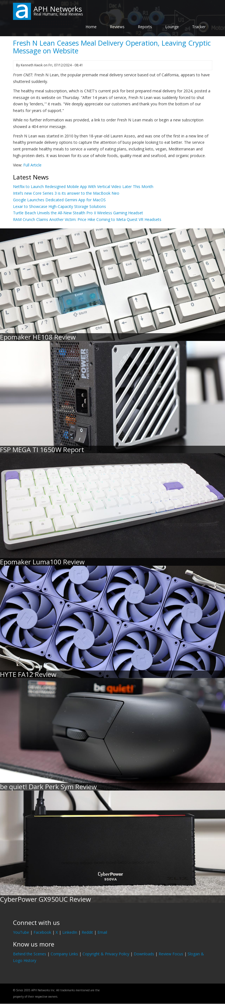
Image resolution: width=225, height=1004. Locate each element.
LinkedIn (69, 932)
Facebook (42, 932)
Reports (145, 26)
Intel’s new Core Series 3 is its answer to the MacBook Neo (66, 193)
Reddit (87, 932)
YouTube (21, 932)
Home (91, 26)
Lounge (172, 26)
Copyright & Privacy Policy (105, 953)
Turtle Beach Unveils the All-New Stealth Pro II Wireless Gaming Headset (78, 212)
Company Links (64, 953)
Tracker (199, 26)
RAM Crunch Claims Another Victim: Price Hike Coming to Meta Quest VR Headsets (87, 219)
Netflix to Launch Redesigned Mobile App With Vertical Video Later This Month (83, 186)
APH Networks (57, 9)
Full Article (32, 165)
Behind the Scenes (29, 953)
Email (102, 932)
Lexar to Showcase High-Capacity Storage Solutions (59, 206)
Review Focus (171, 953)
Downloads (144, 953)
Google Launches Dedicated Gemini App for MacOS (59, 199)
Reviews (117, 26)
